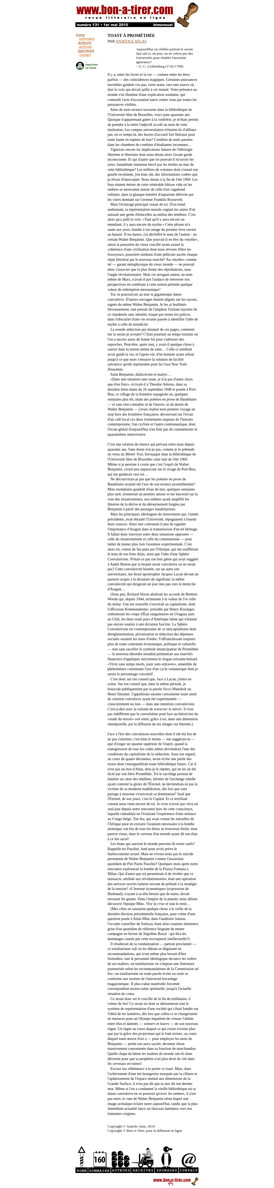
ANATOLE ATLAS (131, 41)
